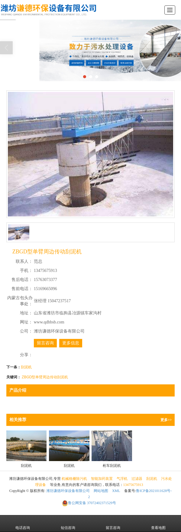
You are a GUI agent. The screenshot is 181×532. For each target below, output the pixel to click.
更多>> (166, 420)
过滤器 (136, 479)
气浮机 (122, 479)
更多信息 (70, 343)
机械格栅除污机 (74, 479)
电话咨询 (22, 523)
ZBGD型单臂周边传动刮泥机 (45, 377)
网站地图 (101, 491)
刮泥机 (26, 367)
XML (116, 491)
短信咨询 (68, 523)
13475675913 (133, 485)
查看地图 (158, 523)
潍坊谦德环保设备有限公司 (68, 491)
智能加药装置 (102, 479)
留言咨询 (45, 343)
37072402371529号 (89, 503)
